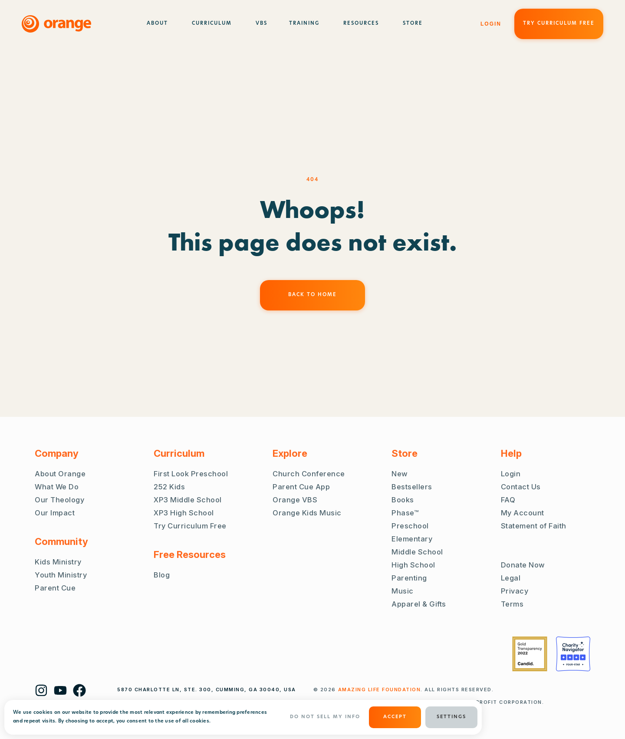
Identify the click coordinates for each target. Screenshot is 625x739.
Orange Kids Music (307, 512)
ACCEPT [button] (395, 717)
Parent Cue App (301, 486)
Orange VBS (295, 499)
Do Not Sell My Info (325, 717)
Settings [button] (451, 717)
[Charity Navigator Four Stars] (573, 654)
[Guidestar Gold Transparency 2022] (529, 654)
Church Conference (309, 473)
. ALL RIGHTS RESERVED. (416, 689)
